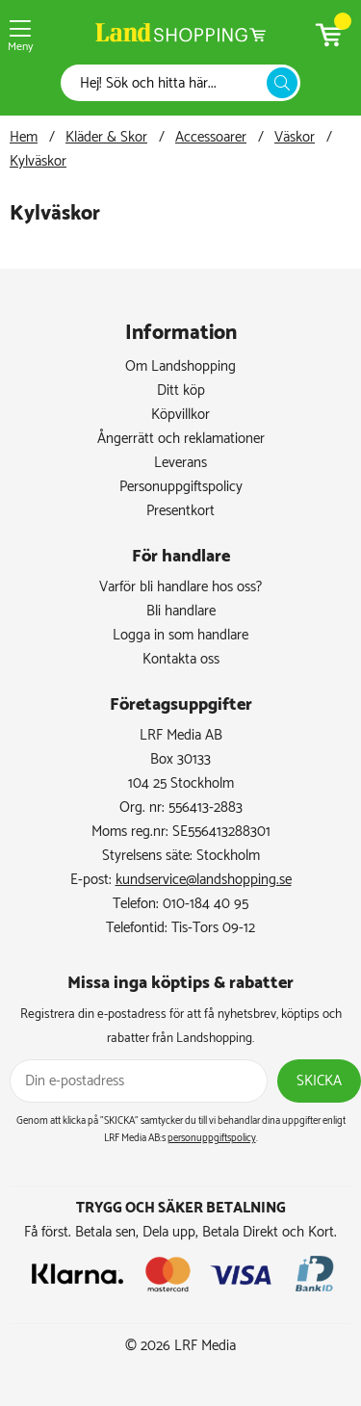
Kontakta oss (180, 659)
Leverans (180, 463)
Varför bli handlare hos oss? (180, 587)
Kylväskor (38, 161)
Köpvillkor (180, 415)
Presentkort (180, 511)
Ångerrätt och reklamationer (181, 439)
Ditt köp (181, 390)
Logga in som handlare (180, 635)
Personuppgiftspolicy (181, 487)
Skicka (319, 1081)
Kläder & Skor (106, 137)
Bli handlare (181, 611)
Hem (24, 137)
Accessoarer (210, 137)
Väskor (294, 137)
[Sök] (169, 83)
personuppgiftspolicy (212, 1138)
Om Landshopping (180, 366)
